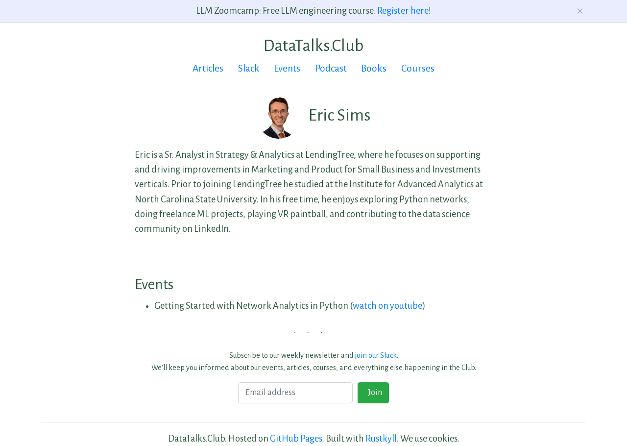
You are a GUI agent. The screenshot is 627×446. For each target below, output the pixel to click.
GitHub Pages (296, 439)
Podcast (331, 68)
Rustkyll (381, 439)
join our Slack (376, 355)
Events (287, 68)
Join (373, 392)
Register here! (404, 11)
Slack (249, 68)
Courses (417, 68)
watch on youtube (387, 306)
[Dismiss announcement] (580, 11)
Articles (208, 68)
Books (373, 68)
